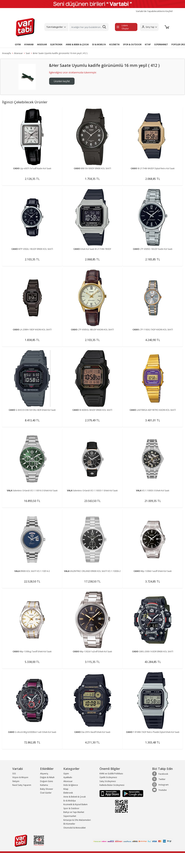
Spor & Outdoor (71, 808)
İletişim (15, 781)
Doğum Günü (46, 781)
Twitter (158, 779)
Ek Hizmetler (69, 823)
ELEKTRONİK (56, 44)
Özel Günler (46, 792)
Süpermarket (69, 816)
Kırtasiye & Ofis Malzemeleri (77, 820)
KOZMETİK (114, 44)
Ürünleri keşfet (62, 81)
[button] (149, 27)
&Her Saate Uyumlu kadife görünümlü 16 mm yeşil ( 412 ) (60, 53)
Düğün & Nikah (47, 777)
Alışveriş (44, 773)
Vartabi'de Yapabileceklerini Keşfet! (154, 11)
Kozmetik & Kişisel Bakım (75, 804)
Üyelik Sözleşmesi (108, 777)
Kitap (65, 789)
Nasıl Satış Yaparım (21, 785)
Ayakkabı (67, 777)
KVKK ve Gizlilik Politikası (111, 773)
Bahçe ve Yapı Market (73, 812)
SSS (14, 773)
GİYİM (18, 44)
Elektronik (68, 792)
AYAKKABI (29, 44)
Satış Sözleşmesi (108, 781)
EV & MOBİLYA (99, 44)
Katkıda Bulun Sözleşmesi (112, 785)
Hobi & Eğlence (70, 785)
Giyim (66, 773)
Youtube (159, 790)
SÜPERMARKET (161, 44)
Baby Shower (46, 789)
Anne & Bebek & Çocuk (74, 796)
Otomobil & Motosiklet (74, 827)
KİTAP (148, 44)
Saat (28, 53)
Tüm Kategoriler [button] (54, 26)
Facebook (160, 774)
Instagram (160, 784)
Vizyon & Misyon (20, 777)
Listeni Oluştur (123, 27)
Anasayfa (6, 53)
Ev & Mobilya (69, 800)
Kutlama (44, 785)
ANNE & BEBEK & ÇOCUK (77, 44)
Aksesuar (18, 53)
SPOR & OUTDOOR (132, 44)
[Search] (88, 27)
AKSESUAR (42, 44)
